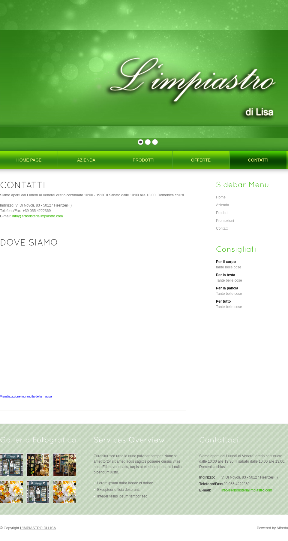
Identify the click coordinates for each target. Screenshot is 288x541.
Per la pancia (227, 288)
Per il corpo (226, 262)
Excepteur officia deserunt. (118, 490)
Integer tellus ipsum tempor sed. (122, 496)
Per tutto (223, 301)
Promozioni (225, 221)
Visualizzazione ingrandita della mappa (26, 396)
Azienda (222, 205)
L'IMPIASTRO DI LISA (38, 528)
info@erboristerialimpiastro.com (37, 216)
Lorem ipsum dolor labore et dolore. (125, 483)
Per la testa (225, 275)
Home (221, 197)
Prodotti (222, 213)
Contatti (222, 228)
